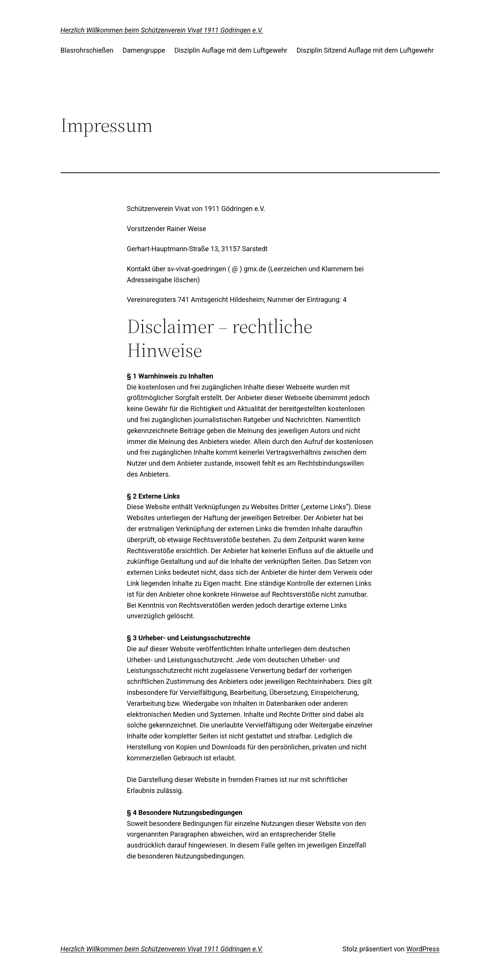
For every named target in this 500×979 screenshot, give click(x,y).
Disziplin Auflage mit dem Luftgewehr (230, 50)
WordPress (422, 949)
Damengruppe (143, 50)
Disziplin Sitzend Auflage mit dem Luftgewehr (365, 50)
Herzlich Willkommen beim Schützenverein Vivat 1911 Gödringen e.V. (162, 30)
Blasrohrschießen (87, 50)
